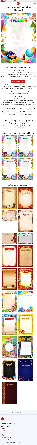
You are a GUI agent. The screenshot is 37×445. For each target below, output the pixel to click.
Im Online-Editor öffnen (18, 81)
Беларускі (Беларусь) (9, 126)
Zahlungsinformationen (6, 437)
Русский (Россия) (29, 126)
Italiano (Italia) (20, 126)
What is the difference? (18, 0)
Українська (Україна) (18, 128)
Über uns (3, 434)
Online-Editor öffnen (17, 412)
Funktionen (3, 428)
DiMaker (3, 0)
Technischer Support (5, 439)
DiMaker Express (9, 0)
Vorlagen (3, 430)
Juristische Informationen (6, 436)
